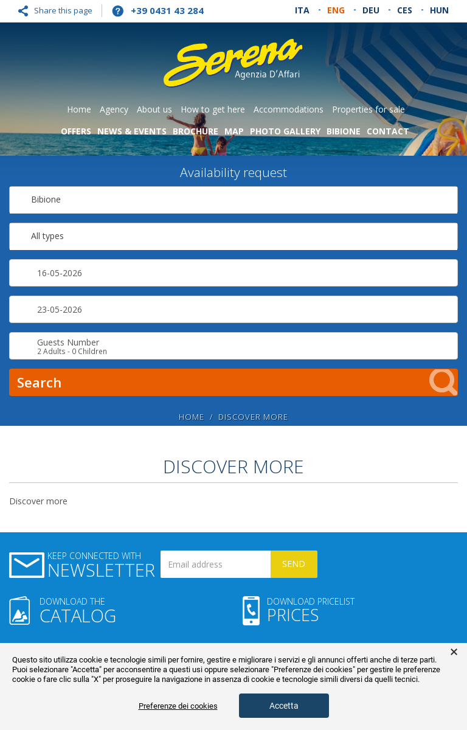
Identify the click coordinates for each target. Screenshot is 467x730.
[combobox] (233, 200)
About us (154, 109)
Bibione (344, 131)
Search (237, 382)
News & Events (132, 131)
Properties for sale (368, 109)
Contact (388, 131)
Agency (114, 109)
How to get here (213, 109)
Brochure (195, 131)
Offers (76, 131)
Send (293, 563)
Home (79, 109)
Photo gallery (285, 131)
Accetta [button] (284, 706)
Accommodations (288, 109)
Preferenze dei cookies (178, 706)
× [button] (454, 652)
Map (234, 131)
